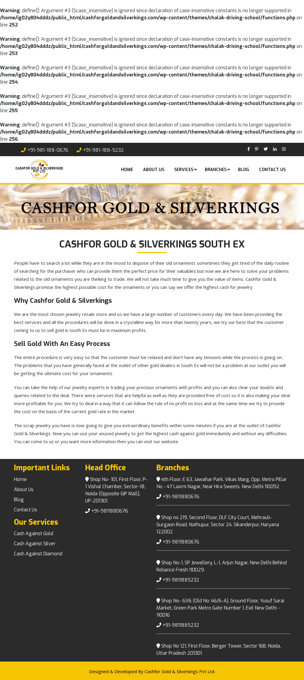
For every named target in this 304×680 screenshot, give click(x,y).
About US (153, 170)
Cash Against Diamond (38, 554)
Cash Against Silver (35, 543)
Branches (216, 170)
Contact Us (272, 170)
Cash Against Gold (33, 533)
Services (183, 170)
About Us (24, 489)
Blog (243, 170)
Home (127, 170)
